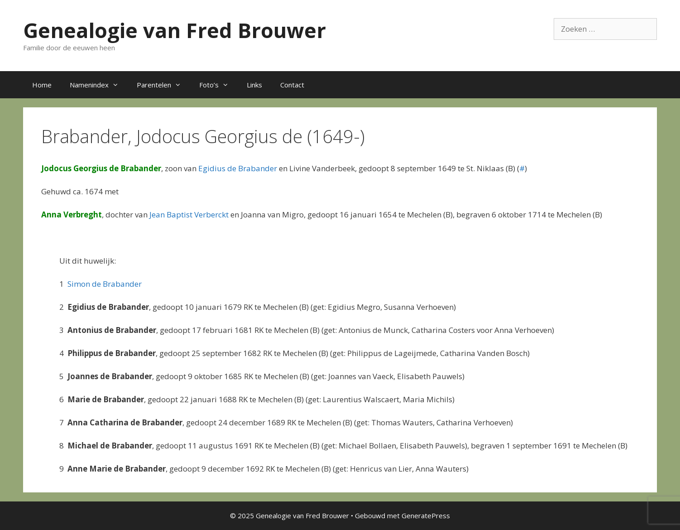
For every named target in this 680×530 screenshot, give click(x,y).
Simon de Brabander (104, 284)
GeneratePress (426, 515)
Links (254, 84)
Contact (292, 84)
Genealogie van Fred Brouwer (174, 30)
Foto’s (218, 84)
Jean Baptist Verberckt (189, 214)
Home (42, 84)
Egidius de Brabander (237, 168)
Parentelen (163, 84)
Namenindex (99, 84)
